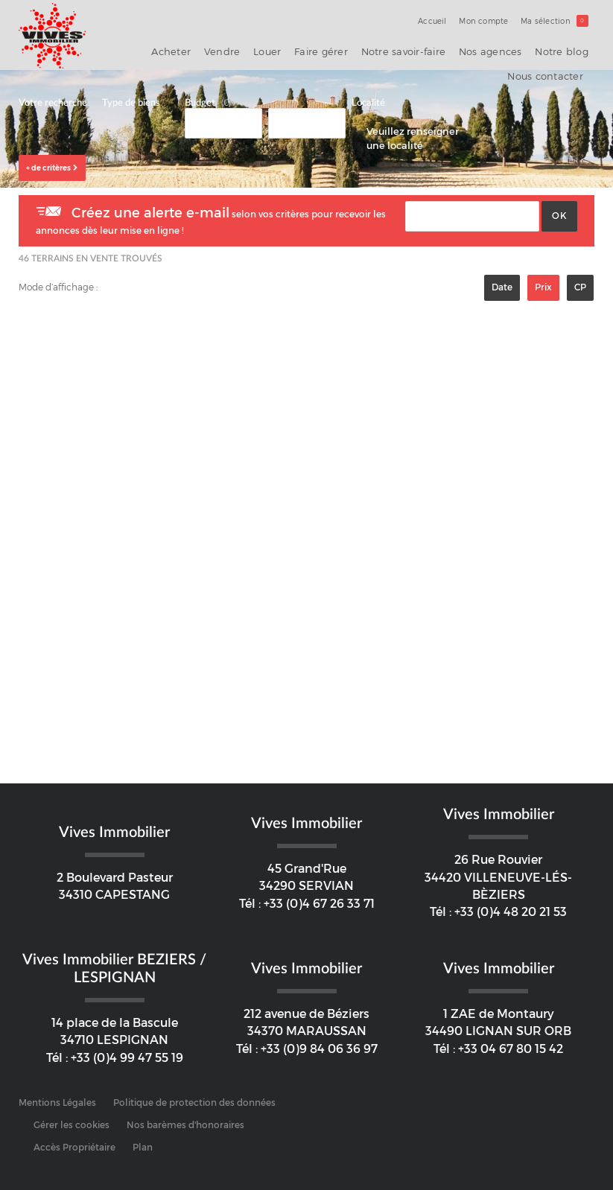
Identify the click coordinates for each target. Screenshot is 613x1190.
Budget (200, 93)
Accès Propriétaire (74, 1137)
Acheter (156, 48)
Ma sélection (557, 20)
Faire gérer (279, 48)
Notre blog (484, 48)
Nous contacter (550, 48)
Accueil (445, 20)
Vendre (198, 48)
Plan (143, 1137)
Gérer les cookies (71, 1115)
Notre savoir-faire (348, 48)
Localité (368, 93)
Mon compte (491, 20)
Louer (235, 48)
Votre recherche (53, 93)
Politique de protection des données (194, 1092)
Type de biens (131, 93)
